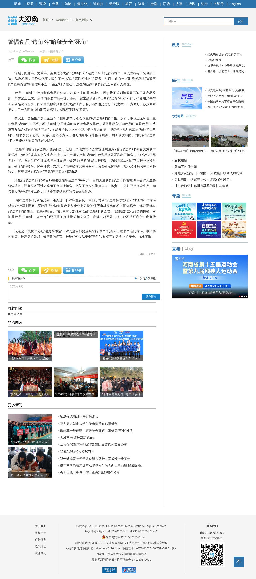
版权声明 (40, 532)
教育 (128, 4)
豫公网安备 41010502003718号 (123, 537)
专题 (55, 4)
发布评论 (151, 296)
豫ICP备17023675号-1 (144, 531)
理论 (42, 4)
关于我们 (40, 526)
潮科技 (98, 4)
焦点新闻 (81, 20)
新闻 (17, 4)
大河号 (219, 4)
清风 (191, 4)
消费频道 (62, 20)
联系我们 (212, 526)
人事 (179, 4)
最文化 (82, 4)
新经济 (114, 4)
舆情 (68, 4)
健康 (141, 4)
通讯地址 (40, 546)
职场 (166, 4)
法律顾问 (40, 553)
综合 (204, 4)
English (235, 4)
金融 (153, 4)
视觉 (30, 4)
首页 (46, 20)
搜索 (240, 21)
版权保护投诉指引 (212, 538)
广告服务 (40, 539)
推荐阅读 (15, 308)
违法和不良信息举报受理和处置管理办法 (121, 554)
